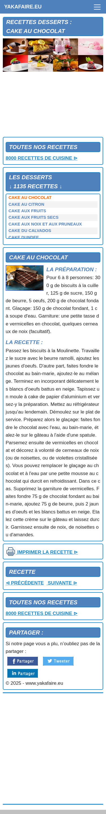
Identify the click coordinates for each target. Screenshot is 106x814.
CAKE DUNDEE (23, 237)
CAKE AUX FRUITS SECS (33, 217)
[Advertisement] (53, 105)
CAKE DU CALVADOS (29, 230)
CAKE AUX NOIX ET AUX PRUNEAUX (45, 224)
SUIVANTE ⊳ (61, 583)
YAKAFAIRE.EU (23, 7)
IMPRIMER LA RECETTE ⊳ (42, 552)
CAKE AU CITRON (26, 204)
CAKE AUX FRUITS (27, 211)
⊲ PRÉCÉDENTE (25, 583)
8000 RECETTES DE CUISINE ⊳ (41, 158)
